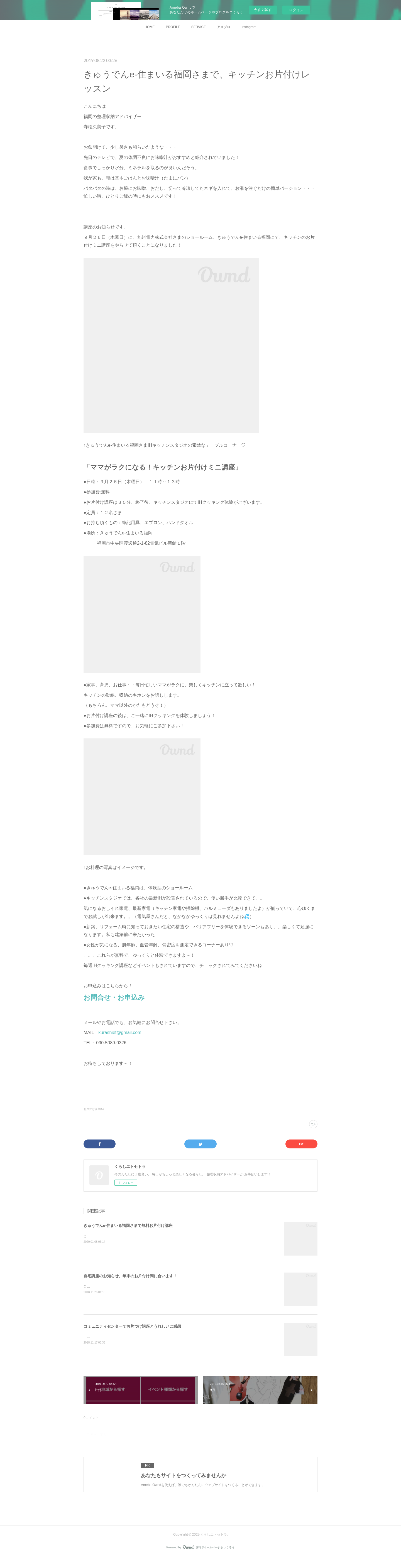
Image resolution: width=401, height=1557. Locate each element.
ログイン (296, 10)
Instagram (248, 27)
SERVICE (198, 27)
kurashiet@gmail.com (119, 1032)
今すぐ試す (263, 10)
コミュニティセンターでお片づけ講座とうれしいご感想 (132, 1326)
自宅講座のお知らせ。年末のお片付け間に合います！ (130, 1276)
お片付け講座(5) (94, 1109)
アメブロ (223, 27)
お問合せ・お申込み (114, 997)
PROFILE (173, 27)
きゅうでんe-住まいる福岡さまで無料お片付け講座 (128, 1225)
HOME (150, 27)
